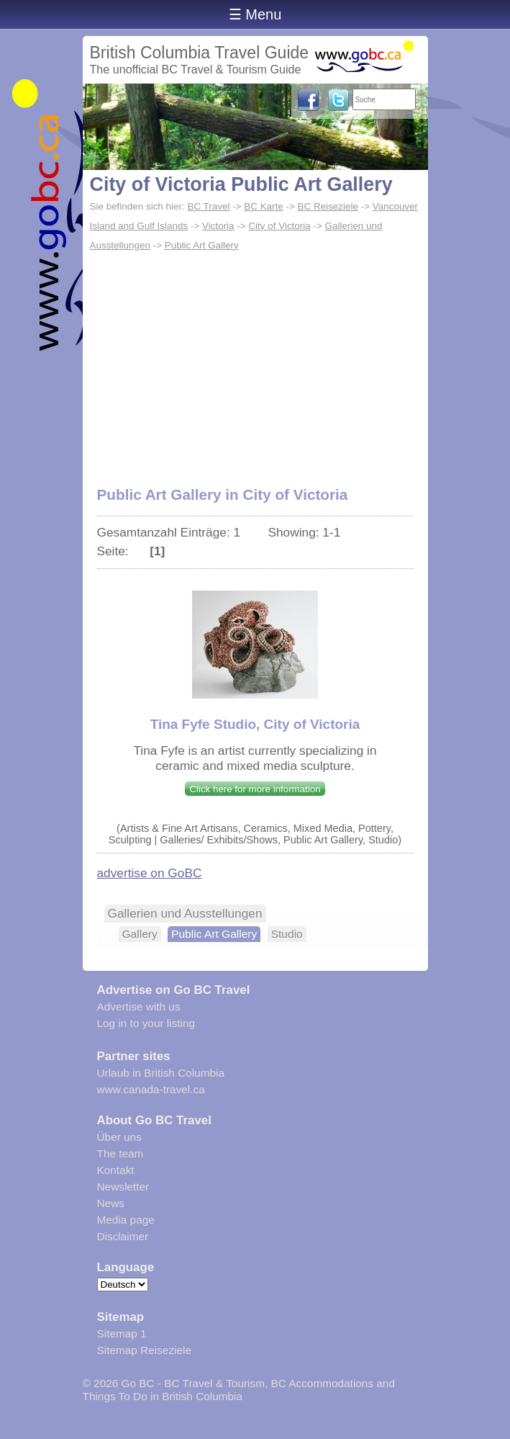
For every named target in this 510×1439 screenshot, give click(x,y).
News (110, 1203)
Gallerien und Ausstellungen (185, 913)
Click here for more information (254, 789)
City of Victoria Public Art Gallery (241, 184)
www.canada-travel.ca (151, 1089)
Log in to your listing (146, 1023)
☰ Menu (255, 14)
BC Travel (208, 206)
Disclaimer (123, 1236)
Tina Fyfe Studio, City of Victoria (255, 724)
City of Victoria (279, 225)
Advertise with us (139, 1006)
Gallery (140, 934)
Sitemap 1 (122, 1333)
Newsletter (123, 1186)
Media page (126, 1220)
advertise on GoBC (149, 873)
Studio (287, 934)
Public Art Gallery (202, 245)
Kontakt (116, 1170)
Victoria (218, 225)
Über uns (119, 1137)
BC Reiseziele (328, 206)
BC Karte (263, 206)
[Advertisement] (255, 372)
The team (120, 1153)
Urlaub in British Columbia (161, 1073)
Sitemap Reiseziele (144, 1350)
